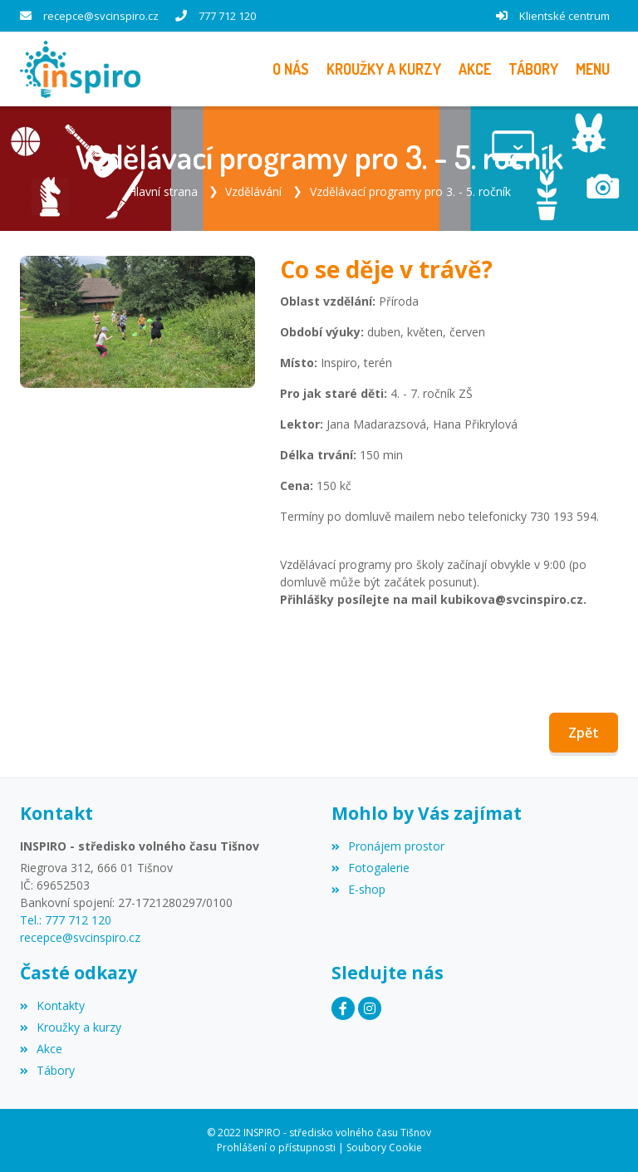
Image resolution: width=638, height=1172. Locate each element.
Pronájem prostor (387, 846)
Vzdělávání (253, 191)
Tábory (47, 1070)
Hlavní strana (163, 191)
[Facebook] (343, 1008)
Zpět (583, 732)
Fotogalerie (370, 867)
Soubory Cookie (384, 1147)
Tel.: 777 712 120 (65, 920)
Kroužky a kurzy (70, 1027)
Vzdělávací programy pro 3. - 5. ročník (410, 191)
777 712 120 (227, 15)
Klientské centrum (564, 15)
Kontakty (52, 1005)
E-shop (358, 889)
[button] (592, 69)
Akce (41, 1049)
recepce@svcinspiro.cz (101, 15)
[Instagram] (369, 1008)
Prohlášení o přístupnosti (276, 1147)
